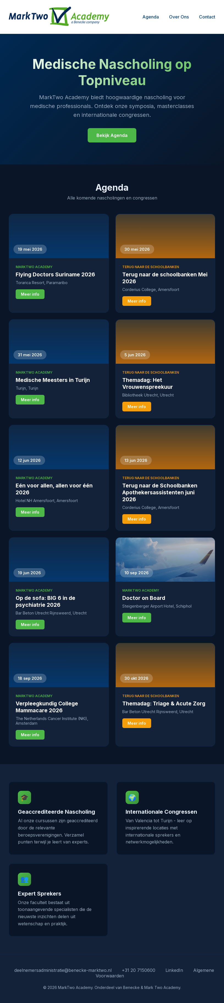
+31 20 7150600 (138, 970)
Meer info (30, 294)
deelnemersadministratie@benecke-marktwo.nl (63, 970)
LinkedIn (174, 970)
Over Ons (179, 17)
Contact (207, 17)
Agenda (150, 17)
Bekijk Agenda (112, 135)
